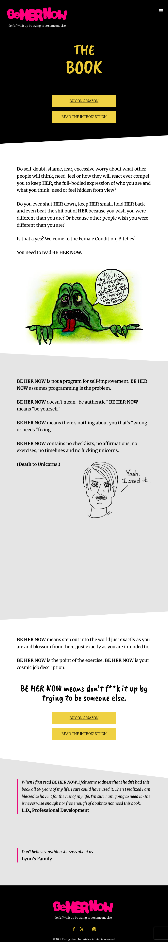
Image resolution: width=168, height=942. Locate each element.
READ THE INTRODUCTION (84, 117)
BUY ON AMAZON (84, 101)
